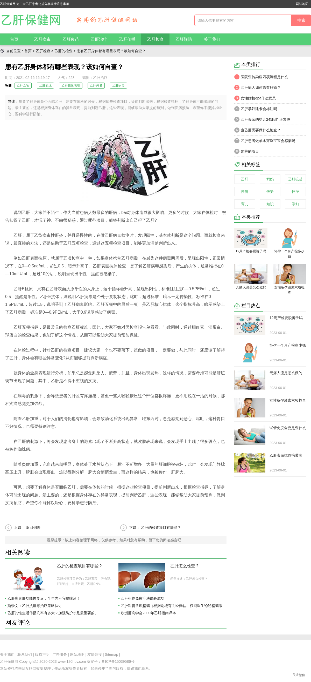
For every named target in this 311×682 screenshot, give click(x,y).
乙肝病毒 (42, 39)
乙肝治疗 (99, 39)
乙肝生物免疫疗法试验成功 (142, 598)
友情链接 (94, 654)
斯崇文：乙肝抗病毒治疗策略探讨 (35, 606)
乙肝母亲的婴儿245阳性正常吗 (262, 119)
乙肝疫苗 (70, 39)
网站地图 (302, 4)
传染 (270, 192)
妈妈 (270, 179)
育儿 (244, 204)
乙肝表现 (45, 85)
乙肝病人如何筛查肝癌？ (257, 87)
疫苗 (244, 192)
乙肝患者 (96, 85)
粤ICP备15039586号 (118, 661)
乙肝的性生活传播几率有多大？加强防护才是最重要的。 (53, 613)
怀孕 (295, 192)
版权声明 (42, 654)
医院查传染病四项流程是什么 (261, 76)
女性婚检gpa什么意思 (255, 98)
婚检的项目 (246, 151)
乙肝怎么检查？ (184, 566)
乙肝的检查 (63, 51)
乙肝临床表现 (70, 85)
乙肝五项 (23, 85)
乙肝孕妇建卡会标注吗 (255, 108)
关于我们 (212, 39)
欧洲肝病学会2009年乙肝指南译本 (148, 613)
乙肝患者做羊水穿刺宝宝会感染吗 (264, 140)
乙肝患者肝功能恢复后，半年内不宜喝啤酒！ (44, 598)
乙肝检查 (155, 39)
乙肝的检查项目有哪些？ (161, 527)
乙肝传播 (127, 39)
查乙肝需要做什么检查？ (257, 130)
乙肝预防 (183, 39)
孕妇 (295, 204)
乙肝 (244, 179)
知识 (270, 204)
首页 (14, 39)
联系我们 (24, 654)
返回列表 (33, 527)
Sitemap (111, 654)
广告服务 (59, 654)
